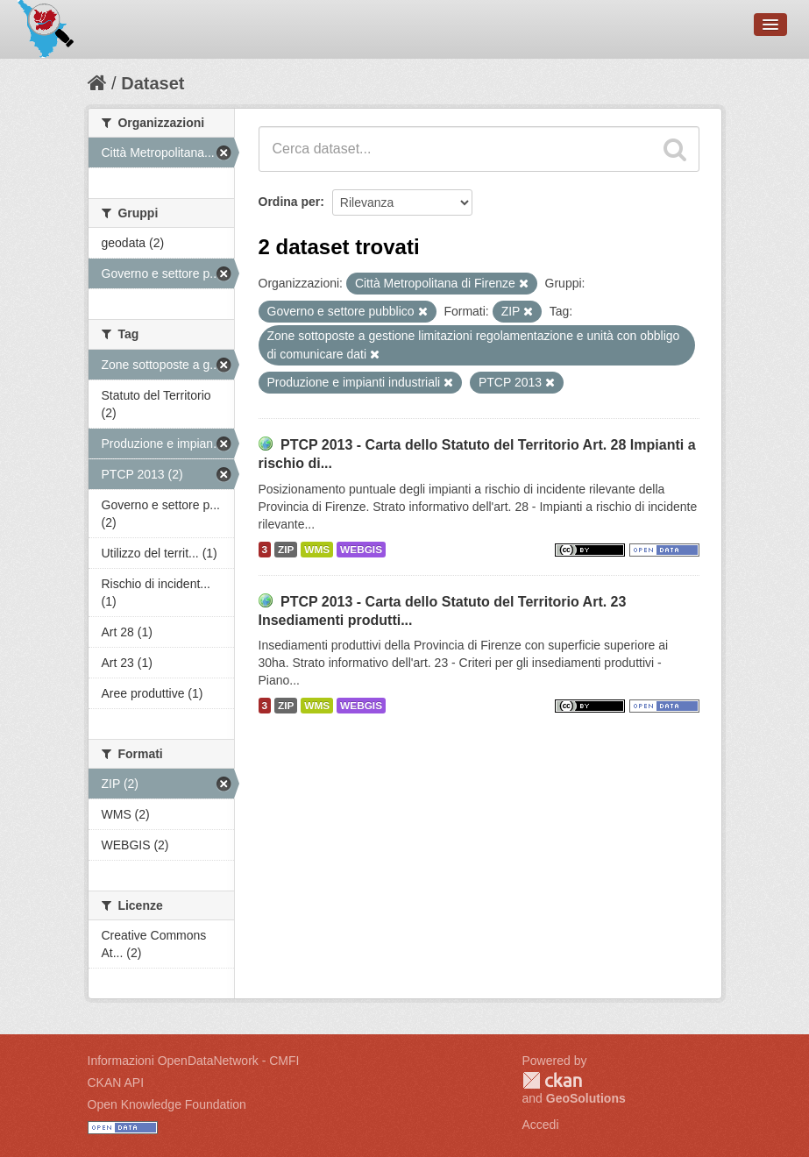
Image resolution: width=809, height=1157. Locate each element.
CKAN (552, 1080)
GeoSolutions (586, 1098)
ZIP (286, 549)
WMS (317, 549)
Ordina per (290, 202)
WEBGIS (361, 549)
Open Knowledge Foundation (167, 1104)
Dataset (152, 83)
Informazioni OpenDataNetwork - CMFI (194, 1061)
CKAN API (116, 1082)
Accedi (540, 1125)
